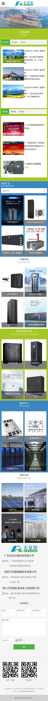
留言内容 (5, 620)
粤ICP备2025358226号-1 (24, 698)
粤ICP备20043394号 (28, 691)
